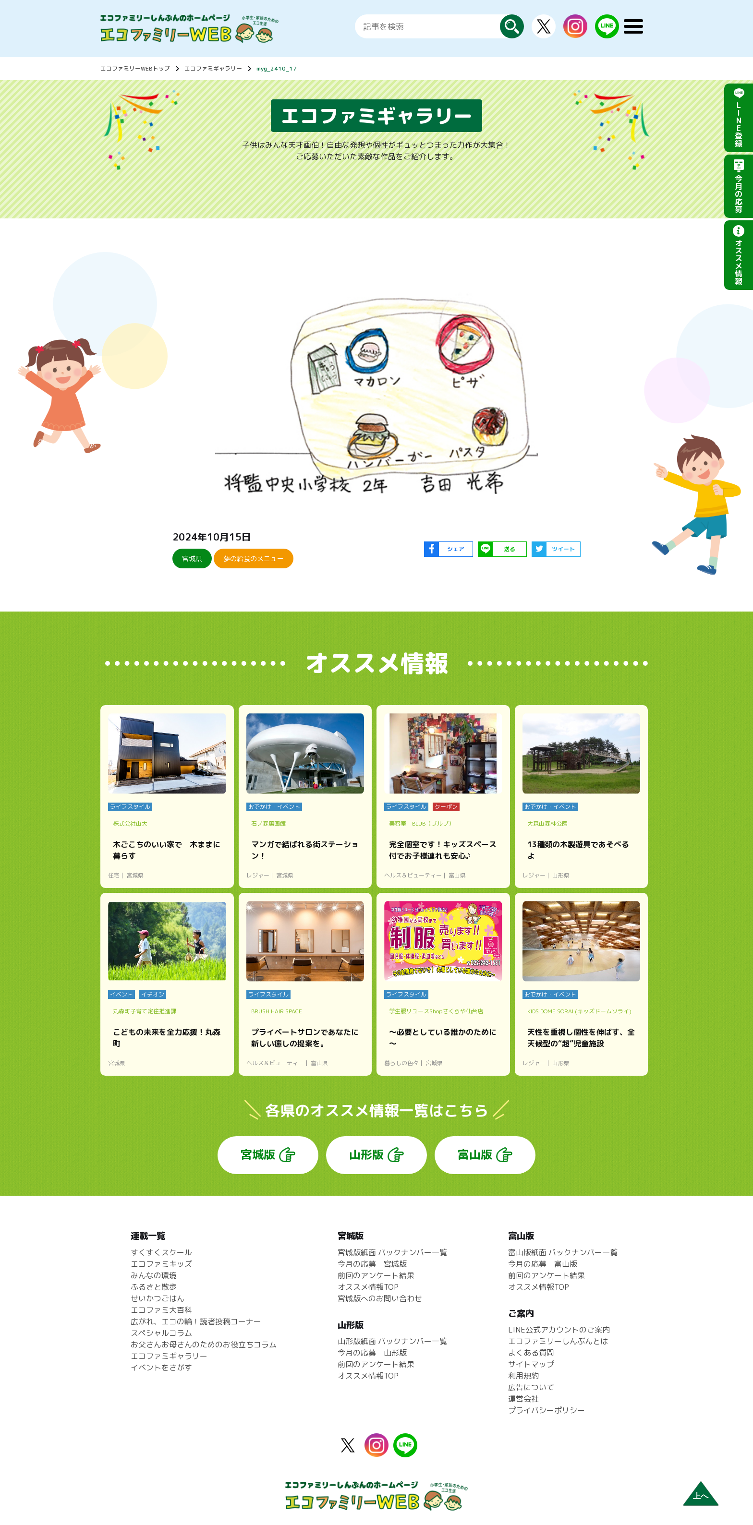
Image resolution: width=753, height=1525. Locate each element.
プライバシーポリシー (546, 1410)
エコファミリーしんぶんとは (558, 1341)
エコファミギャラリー (213, 68)
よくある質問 (531, 1352)
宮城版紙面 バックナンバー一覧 (392, 1252)
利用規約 (523, 1375)
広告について (531, 1387)
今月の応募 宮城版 (372, 1264)
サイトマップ (531, 1364)
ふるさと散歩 (154, 1287)
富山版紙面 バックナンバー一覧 (563, 1252)
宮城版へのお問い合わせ (380, 1298)
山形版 (366, 1154)
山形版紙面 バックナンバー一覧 (392, 1341)
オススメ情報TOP (368, 1287)
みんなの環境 (154, 1275)
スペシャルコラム (161, 1333)
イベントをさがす (161, 1367)
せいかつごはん (157, 1298)
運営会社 (523, 1398)
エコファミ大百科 (161, 1310)
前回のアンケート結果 (376, 1275)
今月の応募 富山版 (542, 1264)
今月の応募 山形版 (372, 1352)
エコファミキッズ (161, 1264)
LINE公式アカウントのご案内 (559, 1329)
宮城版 (258, 1154)
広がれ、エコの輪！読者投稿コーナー (196, 1321)
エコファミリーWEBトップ (135, 68)
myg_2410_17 (276, 68)
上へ (700, 1496)
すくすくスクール (161, 1252)
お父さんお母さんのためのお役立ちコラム (204, 1344)
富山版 (475, 1154)
